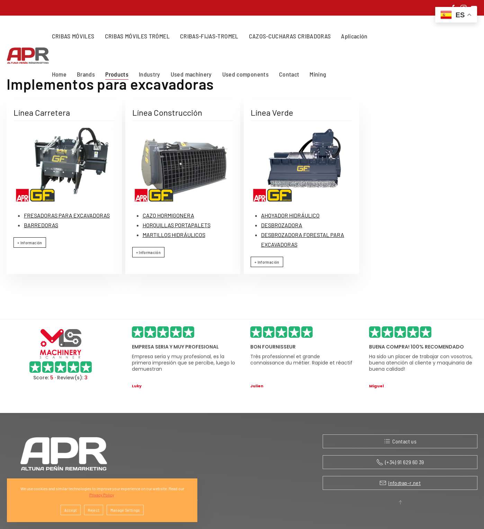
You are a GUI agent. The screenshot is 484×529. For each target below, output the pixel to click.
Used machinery (191, 74)
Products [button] (116, 74)
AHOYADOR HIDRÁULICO (290, 215)
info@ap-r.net (404, 482)
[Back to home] (29, 55)
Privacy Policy (101, 494)
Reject (93, 510)
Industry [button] (149, 74)
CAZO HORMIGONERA (168, 215)
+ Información (29, 242)
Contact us (400, 441)
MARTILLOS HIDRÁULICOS (174, 234)
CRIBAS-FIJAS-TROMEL (209, 36)
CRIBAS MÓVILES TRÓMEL (137, 36)
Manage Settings (125, 510)
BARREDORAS (41, 225)
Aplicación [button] (354, 36)
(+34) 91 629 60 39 (400, 462)
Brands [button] (86, 74)
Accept (70, 510)
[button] (400, 502)
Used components (245, 74)
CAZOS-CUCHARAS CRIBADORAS (290, 36)
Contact (289, 74)
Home (59, 74)
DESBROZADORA (281, 225)
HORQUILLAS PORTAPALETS (176, 225)
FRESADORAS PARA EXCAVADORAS (67, 215)
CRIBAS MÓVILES (73, 36)
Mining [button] (318, 74)
